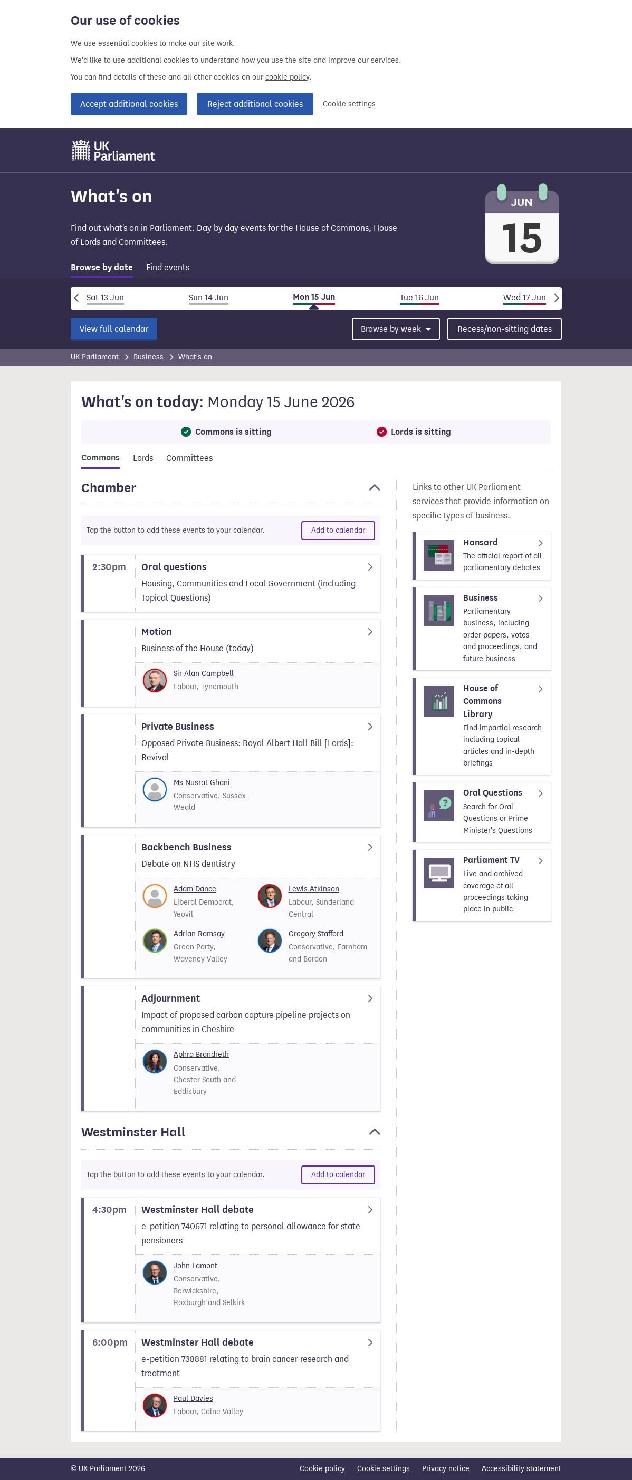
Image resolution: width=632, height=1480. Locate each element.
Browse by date (102, 267)
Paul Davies (193, 1398)
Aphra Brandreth (201, 1054)
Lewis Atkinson (314, 889)
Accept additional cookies (129, 104)
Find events (167, 267)
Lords (143, 458)
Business (148, 356)
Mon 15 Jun (314, 297)
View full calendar (114, 329)
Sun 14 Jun (208, 297)
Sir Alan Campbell (204, 673)
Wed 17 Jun (524, 297)
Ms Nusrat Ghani (202, 782)
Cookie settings (349, 104)
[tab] (102, 269)
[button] (230, 492)
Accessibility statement (521, 1468)
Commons (100, 458)
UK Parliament (95, 356)
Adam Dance (195, 889)
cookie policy (287, 77)
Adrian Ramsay (199, 933)
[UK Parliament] (114, 150)
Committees (189, 458)
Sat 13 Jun (105, 297)
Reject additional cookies (255, 104)
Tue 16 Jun (419, 297)
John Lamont (195, 1265)
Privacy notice (446, 1468)
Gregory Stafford (316, 933)
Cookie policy (322, 1468)
